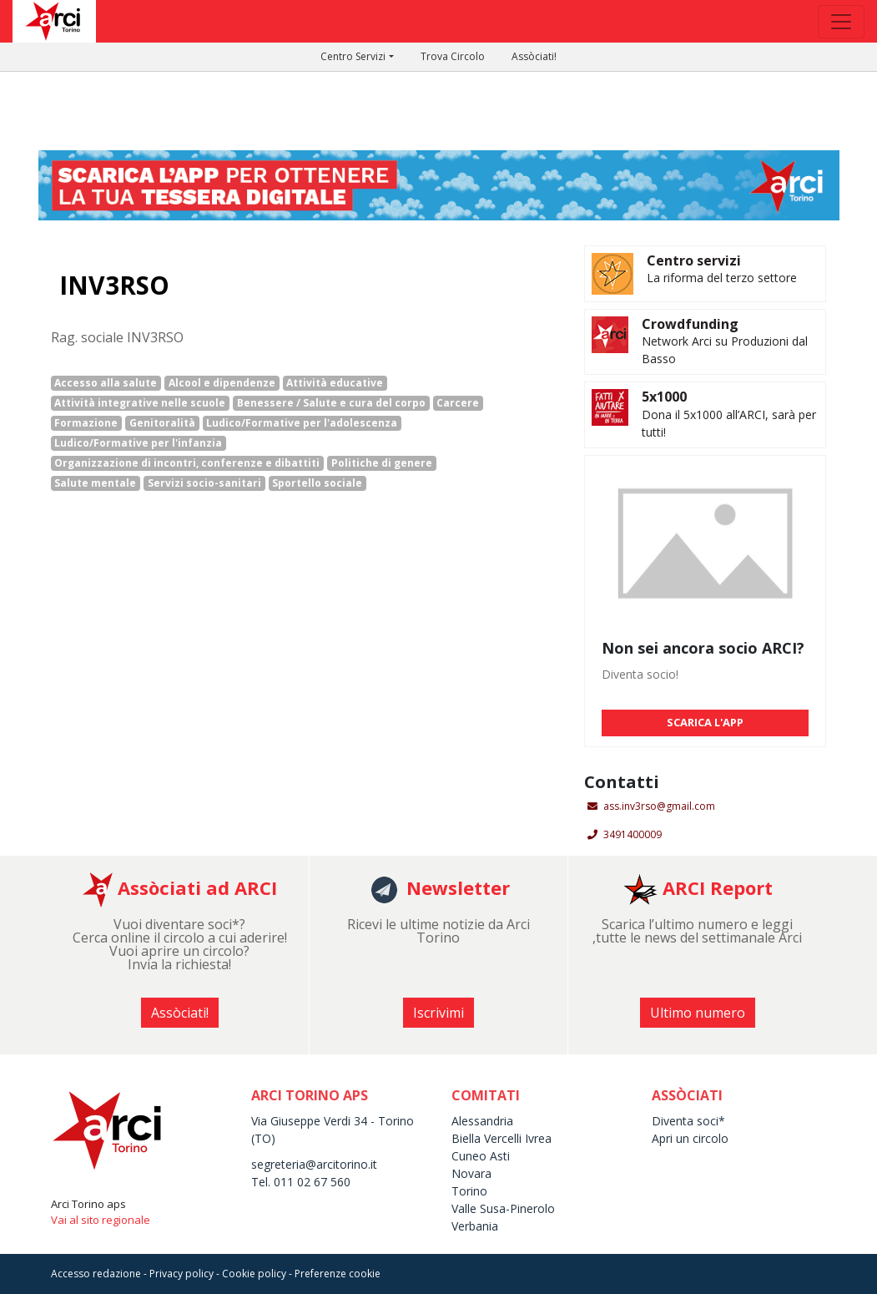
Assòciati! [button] (180, 1012)
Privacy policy (181, 1273)
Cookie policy (254, 1273)
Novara (471, 1173)
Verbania (474, 1226)
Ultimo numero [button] (697, 1012)
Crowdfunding (690, 324)
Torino (469, 1191)
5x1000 (664, 396)
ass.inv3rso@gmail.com (659, 806)
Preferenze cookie (338, 1273)
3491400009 (632, 834)
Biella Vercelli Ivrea (501, 1138)
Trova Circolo (453, 56)
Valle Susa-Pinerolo (503, 1208)
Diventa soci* (688, 1121)
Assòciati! (534, 56)
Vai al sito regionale (100, 1219)
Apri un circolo (690, 1138)
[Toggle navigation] (841, 21)
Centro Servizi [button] (353, 56)
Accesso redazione (96, 1273)
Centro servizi (694, 260)
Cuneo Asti (480, 1156)
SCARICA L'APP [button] (705, 722)
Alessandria (482, 1121)
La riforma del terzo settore (722, 278)
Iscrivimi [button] (438, 1012)
